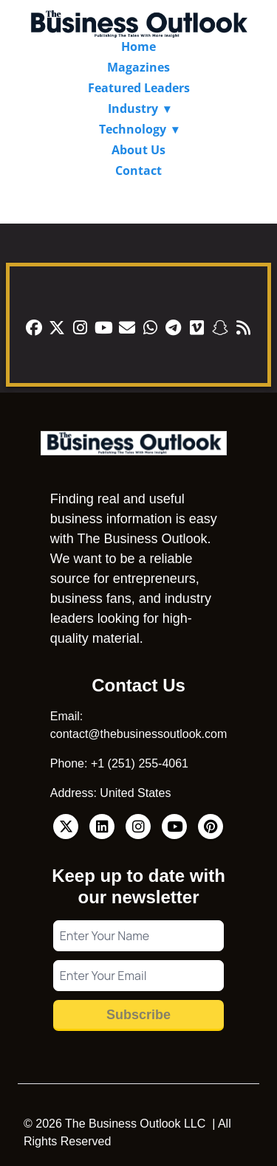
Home (138, 46)
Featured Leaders (139, 88)
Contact (138, 170)
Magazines (138, 67)
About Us (138, 150)
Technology (132, 129)
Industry (133, 108)
